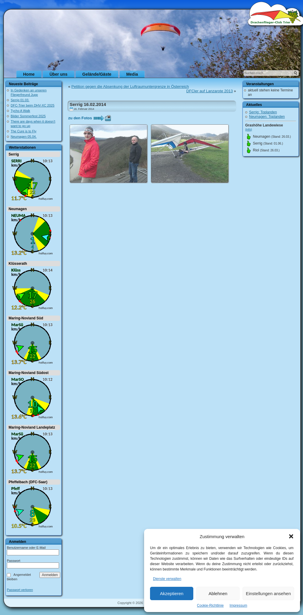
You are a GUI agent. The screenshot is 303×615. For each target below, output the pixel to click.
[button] (291, 536)
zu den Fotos (80, 118)
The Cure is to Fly (23, 131)
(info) (248, 129)
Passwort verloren (20, 590)
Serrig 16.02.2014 (88, 104)
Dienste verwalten (167, 579)
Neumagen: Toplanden (267, 117)
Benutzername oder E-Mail (26, 547)
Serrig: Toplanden (263, 112)
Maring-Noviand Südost (29, 373)
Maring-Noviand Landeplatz (32, 427)
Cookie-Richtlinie (210, 605)
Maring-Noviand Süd (26, 318)
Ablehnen (217, 593)
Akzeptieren (171, 593)
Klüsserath (18, 263)
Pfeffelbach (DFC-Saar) (28, 482)
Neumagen (18, 209)
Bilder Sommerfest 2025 (28, 116)
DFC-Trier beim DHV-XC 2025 (33, 105)
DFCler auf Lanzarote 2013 (209, 91)
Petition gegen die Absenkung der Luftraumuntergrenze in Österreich (130, 86)
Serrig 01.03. (20, 100)
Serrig (14, 154)
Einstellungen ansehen (268, 593)
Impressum (238, 605)
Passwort (13, 560)
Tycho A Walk (20, 110)
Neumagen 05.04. (23, 136)
